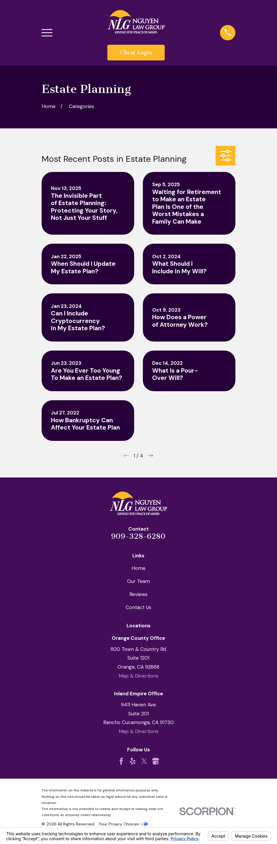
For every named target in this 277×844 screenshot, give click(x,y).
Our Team (138, 581)
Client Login (136, 52)
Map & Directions (138, 676)
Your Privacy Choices (123, 824)
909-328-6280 (138, 536)
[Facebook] (121, 761)
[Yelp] (132, 761)
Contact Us (138, 607)
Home (138, 568)
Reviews (138, 594)
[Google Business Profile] (155, 761)
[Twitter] (144, 761)
